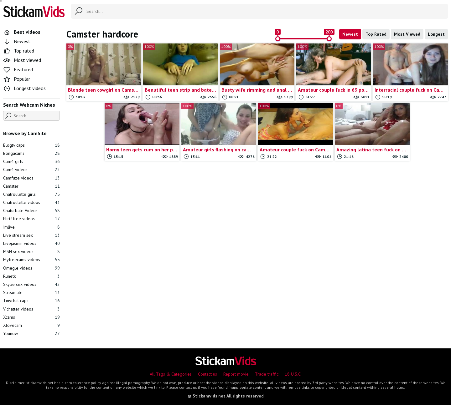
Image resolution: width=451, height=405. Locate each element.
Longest (436, 34)
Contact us (207, 374)
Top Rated (375, 34)
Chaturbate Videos (31, 210)
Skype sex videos (31, 284)
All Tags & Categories (171, 374)
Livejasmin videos (31, 243)
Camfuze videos (31, 178)
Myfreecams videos (31, 259)
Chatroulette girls (31, 194)
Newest (350, 34)
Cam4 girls (31, 161)
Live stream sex (31, 235)
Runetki (31, 276)
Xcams (31, 317)
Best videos (21, 32)
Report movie (236, 374)
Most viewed (22, 60)
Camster (31, 186)
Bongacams (31, 153)
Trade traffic (266, 374)
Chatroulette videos (31, 202)
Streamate (31, 292)
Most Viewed (407, 34)
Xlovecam (31, 325)
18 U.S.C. (293, 374)
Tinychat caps (31, 300)
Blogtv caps (31, 145)
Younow (31, 333)
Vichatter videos (31, 309)
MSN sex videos (31, 251)
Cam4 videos (31, 169)
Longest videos (24, 88)
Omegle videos (31, 268)
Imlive (31, 227)
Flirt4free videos (31, 218)
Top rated (18, 51)
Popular (16, 79)
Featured (18, 69)
